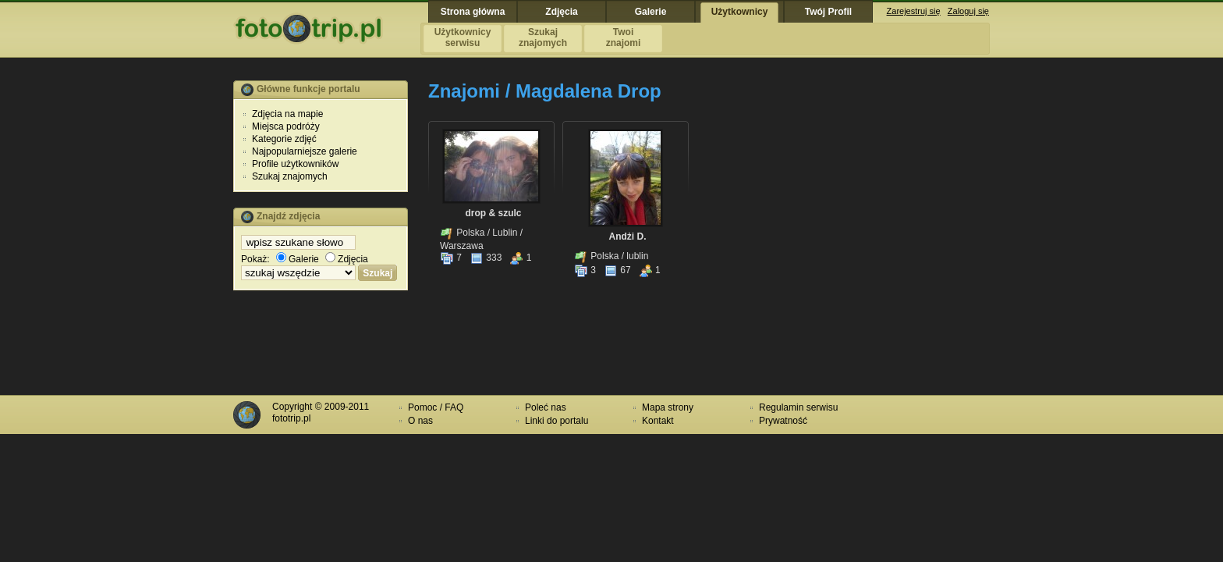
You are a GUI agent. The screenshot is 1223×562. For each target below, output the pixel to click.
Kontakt (658, 420)
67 (617, 270)
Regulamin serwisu (798, 407)
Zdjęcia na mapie (287, 113)
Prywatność (783, 420)
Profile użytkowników (295, 163)
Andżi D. (628, 236)
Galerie (297, 259)
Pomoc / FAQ (435, 407)
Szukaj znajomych (290, 176)
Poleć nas (545, 407)
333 (486, 257)
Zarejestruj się (914, 11)
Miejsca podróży (286, 126)
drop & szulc (493, 213)
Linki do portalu (556, 420)
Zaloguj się (968, 11)
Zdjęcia (346, 259)
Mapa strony (667, 407)
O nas (420, 420)
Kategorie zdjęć (284, 138)
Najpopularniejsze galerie (304, 151)
